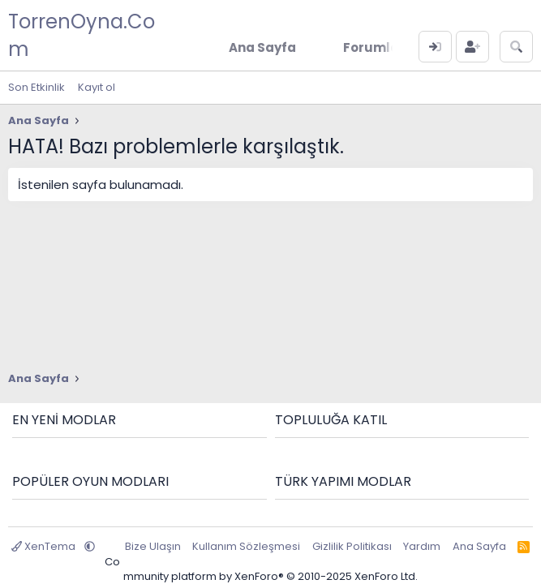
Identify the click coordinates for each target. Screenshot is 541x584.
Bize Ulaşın (153, 546)
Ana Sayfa (479, 546)
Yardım (421, 546)
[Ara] (516, 46)
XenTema (44, 546)
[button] (89, 546)
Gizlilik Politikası (352, 546)
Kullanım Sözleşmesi (246, 546)
